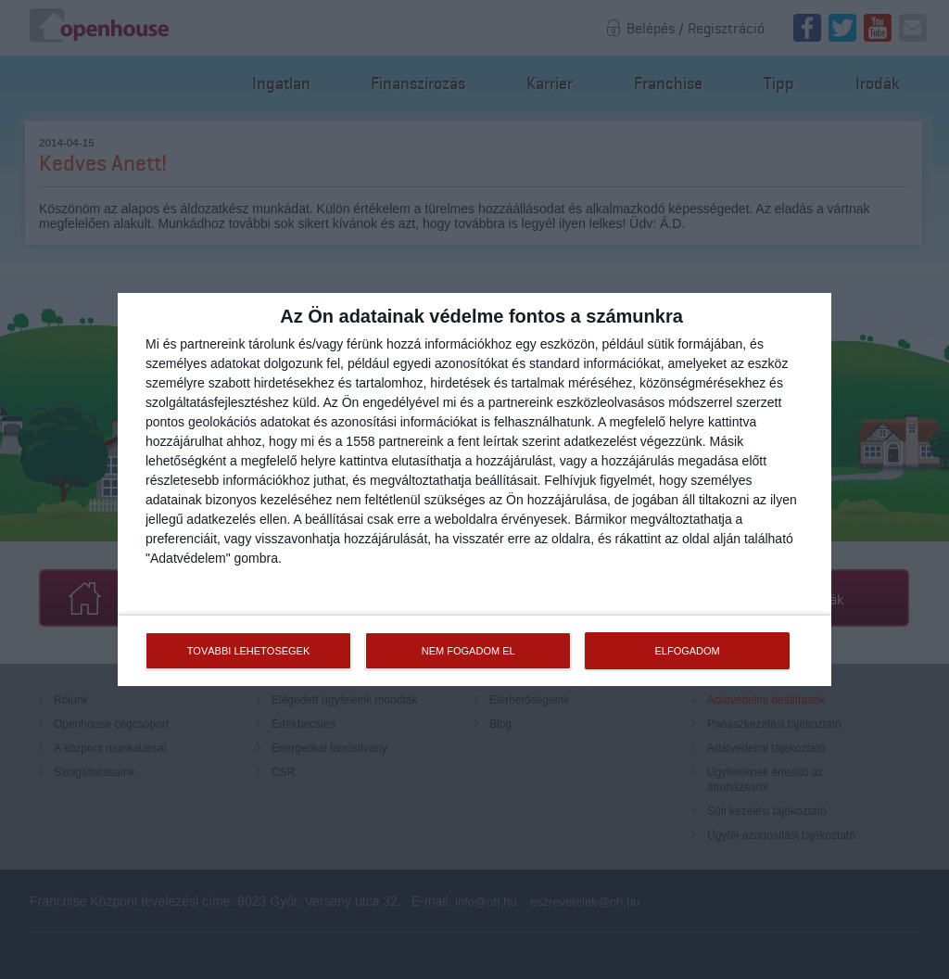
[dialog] (474, 489)
